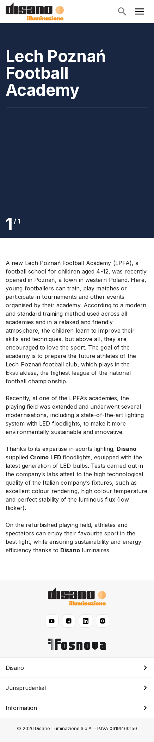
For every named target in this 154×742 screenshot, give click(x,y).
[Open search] (122, 11)
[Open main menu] (139, 11)
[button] (77, 668)
